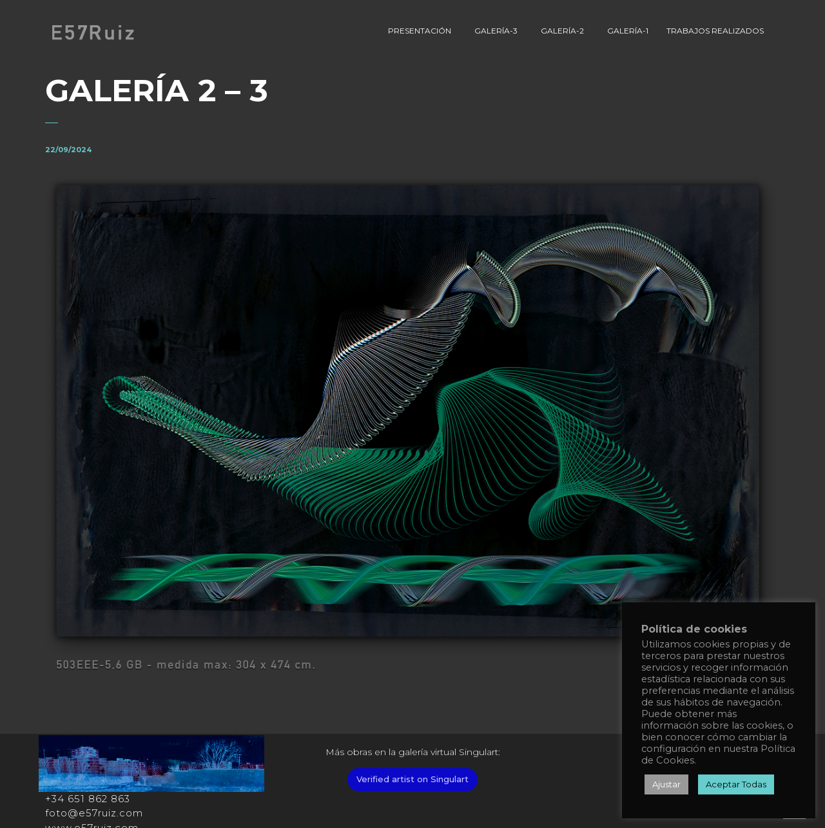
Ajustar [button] (666, 784)
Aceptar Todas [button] (736, 784)
